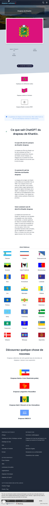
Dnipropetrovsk (41, 258)
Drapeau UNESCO (24, 418)
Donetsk (7, 270)
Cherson (7, 258)
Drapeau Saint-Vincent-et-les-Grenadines (24, 405)
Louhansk (41, 281)
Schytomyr (42, 305)
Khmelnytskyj (41, 270)
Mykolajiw (24, 293)
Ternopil (24, 328)
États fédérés (5, 460)
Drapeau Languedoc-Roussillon (24, 392)
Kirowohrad (24, 281)
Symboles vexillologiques (32, 435)
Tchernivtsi (7, 328)
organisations (5, 470)
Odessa (41, 293)
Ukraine (35, 50)
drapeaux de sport (7, 477)
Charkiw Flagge (6, 486)
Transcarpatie (41, 328)
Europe (3, 452)
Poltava (7, 305)
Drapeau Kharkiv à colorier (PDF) (24, 107)
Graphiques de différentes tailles (24, 83)
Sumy (7, 316)
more (40, 501)
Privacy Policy (45, 503)
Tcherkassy (24, 316)
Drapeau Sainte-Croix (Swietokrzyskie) (25, 378)
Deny (8, 501)
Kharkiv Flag (5, 489)
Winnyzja (24, 340)
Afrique (4, 435)
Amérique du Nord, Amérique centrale (12, 438)
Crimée (24, 258)
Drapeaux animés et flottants (24, 95)
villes (3, 464)
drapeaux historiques (7, 474)
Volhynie (7, 340)
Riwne (24, 305)
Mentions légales (30, 448)
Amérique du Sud (6, 441)
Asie (3, 445)
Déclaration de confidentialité (34, 452)
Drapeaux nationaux (8, 432)
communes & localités (7, 467)
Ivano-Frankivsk (24, 270)
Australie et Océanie (7, 448)
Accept (24, 501)
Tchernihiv (42, 316)
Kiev (7, 281)
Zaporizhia (42, 340)
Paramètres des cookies (32, 455)
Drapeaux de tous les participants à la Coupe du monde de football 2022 (36, 439)
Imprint (41, 503)
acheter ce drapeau (25, 66)
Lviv (7, 293)
